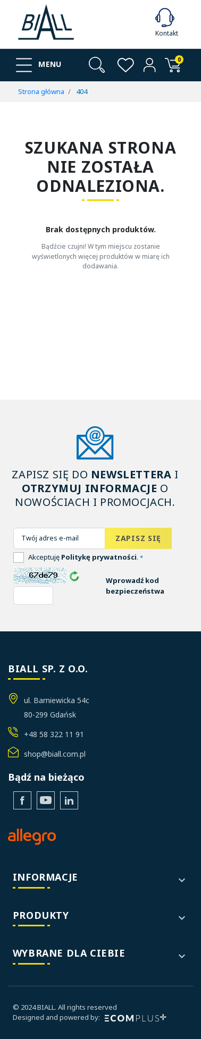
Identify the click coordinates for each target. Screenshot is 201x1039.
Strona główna (41, 91)
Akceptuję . (85, 557)
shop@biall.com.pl (55, 754)
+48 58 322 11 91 (54, 734)
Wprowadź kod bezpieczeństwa (135, 586)
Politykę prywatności (99, 557)
